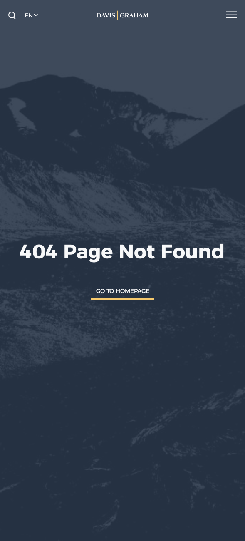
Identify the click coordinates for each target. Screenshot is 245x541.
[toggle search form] (12, 15)
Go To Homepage (122, 291)
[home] (122, 15)
